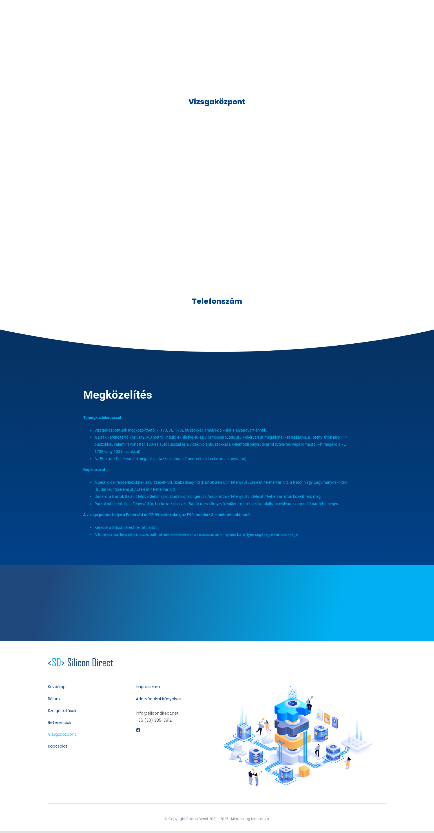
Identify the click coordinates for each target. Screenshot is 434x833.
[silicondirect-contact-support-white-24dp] (80, 660)
